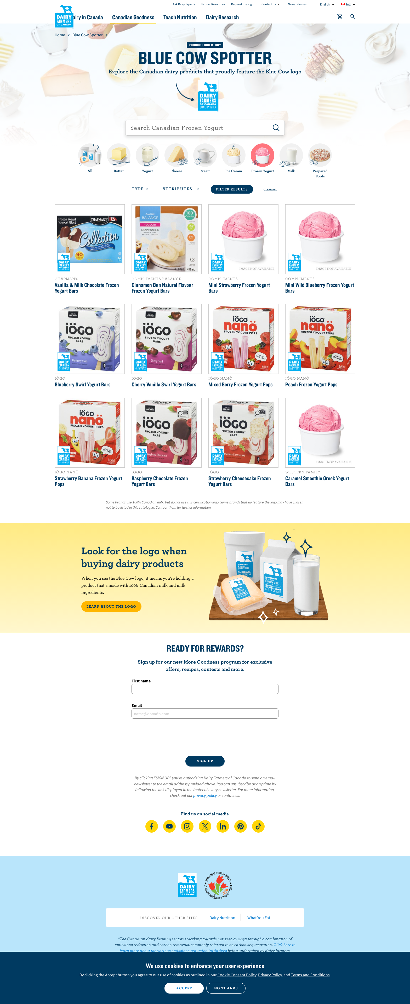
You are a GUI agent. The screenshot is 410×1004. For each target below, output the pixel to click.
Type (140, 188)
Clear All (270, 189)
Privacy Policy (270, 974)
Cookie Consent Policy (237, 974)
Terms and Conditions (310, 974)
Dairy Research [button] (254, 17)
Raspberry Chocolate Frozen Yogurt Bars (160, 481)
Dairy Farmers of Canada (64, 16)
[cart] (340, 17)
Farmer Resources (213, 4)
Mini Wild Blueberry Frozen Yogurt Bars (319, 287)
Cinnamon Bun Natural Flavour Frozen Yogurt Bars (162, 287)
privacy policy (205, 795)
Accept (184, 988)
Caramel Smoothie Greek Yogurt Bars (317, 481)
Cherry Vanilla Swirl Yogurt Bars (164, 384)
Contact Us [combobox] (268, 4)
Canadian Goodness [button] (155, 17)
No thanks (226, 988)
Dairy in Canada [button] (104, 17)
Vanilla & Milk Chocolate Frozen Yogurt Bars (87, 287)
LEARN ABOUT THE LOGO (111, 606)
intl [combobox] (348, 4)
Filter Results (232, 189)
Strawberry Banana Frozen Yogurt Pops (88, 481)
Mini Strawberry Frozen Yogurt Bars (239, 287)
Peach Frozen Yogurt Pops (311, 384)
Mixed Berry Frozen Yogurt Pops (240, 384)
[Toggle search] (353, 17)
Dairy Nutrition (222, 917)
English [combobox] (325, 4)
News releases (297, 4)
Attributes (181, 188)
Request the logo (242, 4)
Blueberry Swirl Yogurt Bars (83, 384)
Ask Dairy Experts (184, 4)
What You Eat (258, 917)
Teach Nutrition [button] (207, 17)
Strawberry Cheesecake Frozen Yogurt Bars (239, 481)
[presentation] (205, 737)
